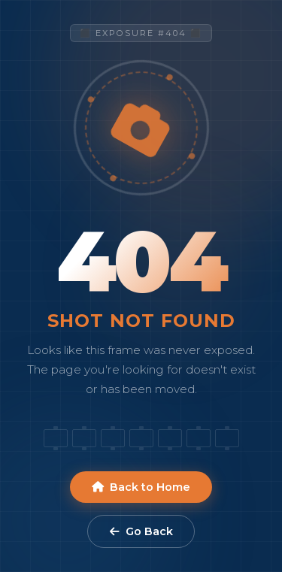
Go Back (141, 531)
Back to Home (141, 487)
